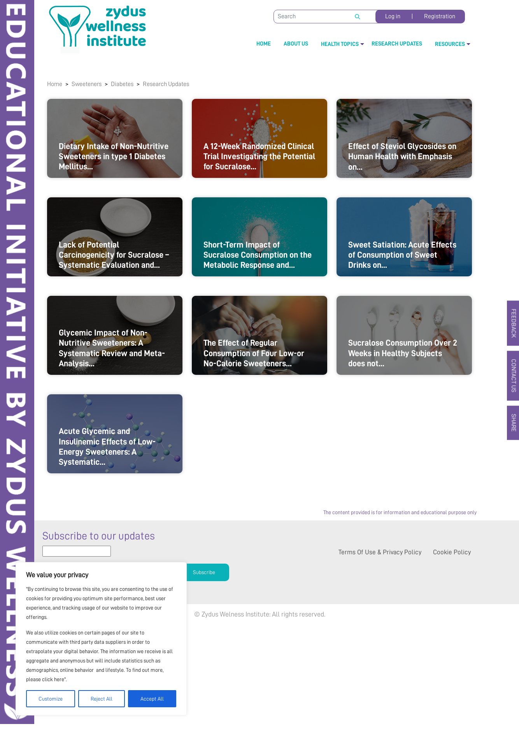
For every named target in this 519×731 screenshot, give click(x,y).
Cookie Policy (452, 654)
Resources (450, 44)
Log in (392, 16)
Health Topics (340, 44)
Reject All (101, 698)
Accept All (152, 698)
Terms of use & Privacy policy (379, 654)
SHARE (511, 424)
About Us (296, 44)
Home (263, 44)
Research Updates (397, 44)
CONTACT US (511, 376)
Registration (439, 16)
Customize (51, 698)
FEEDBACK (511, 322)
